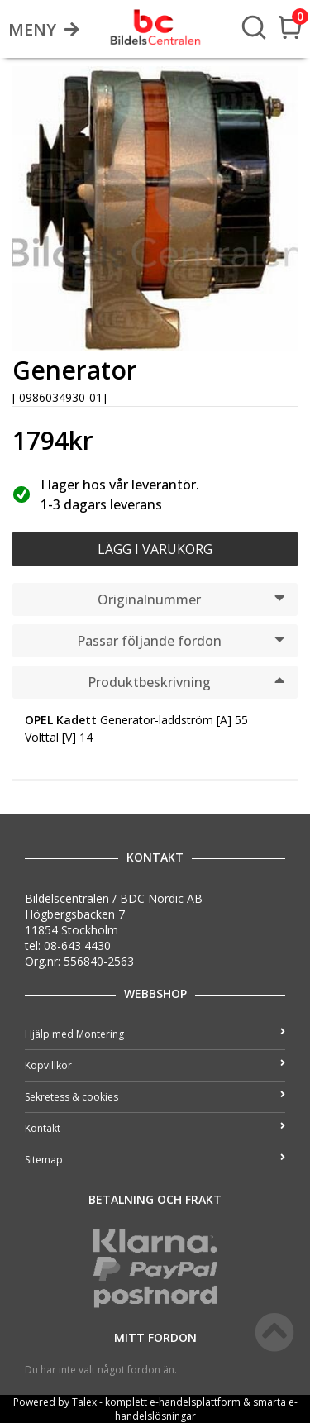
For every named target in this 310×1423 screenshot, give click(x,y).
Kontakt (155, 1128)
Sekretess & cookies (155, 1097)
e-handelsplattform (195, 1402)
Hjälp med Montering (155, 1034)
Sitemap (155, 1160)
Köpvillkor (155, 1065)
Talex (84, 1402)
